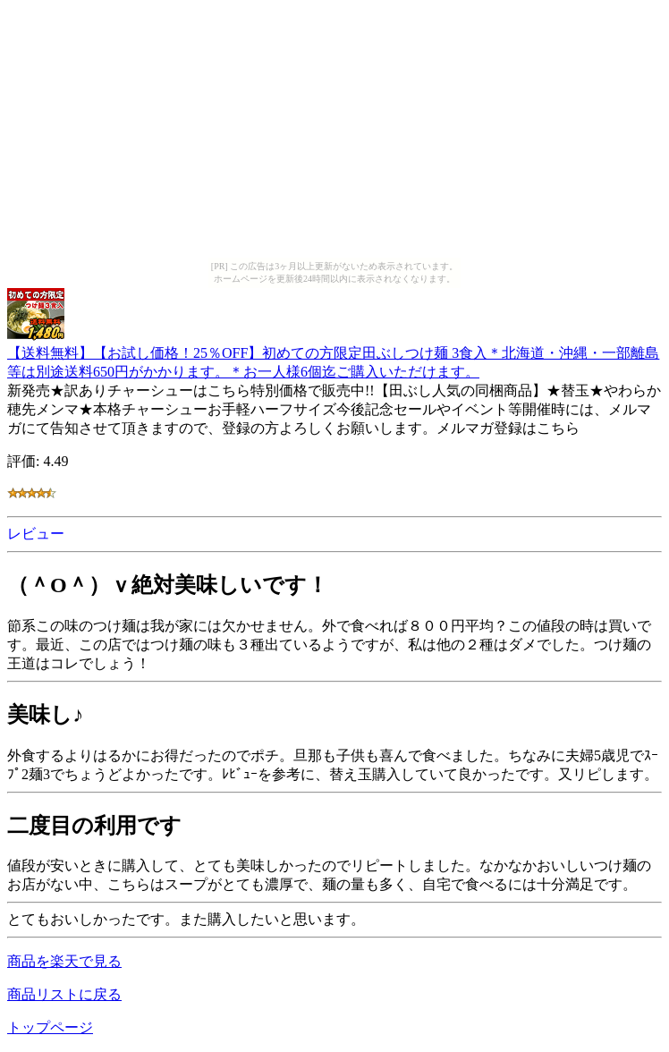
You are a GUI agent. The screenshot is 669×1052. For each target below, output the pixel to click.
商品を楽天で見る (64, 961)
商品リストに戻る (64, 994)
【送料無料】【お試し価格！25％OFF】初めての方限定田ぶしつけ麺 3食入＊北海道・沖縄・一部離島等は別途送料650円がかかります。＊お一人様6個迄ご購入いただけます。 (333, 353)
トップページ (50, 1027)
